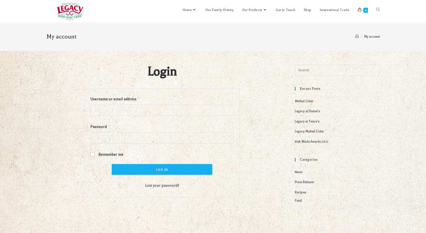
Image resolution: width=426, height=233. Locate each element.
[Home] (357, 37)
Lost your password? (162, 185)
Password (100, 126)
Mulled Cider (304, 101)
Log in (162, 169)
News (298, 172)
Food (298, 201)
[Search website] (378, 10)
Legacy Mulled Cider (309, 131)
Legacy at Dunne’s (307, 111)
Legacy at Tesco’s (307, 121)
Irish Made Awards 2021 (311, 142)
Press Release (304, 182)
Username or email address (114, 99)
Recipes (300, 192)
